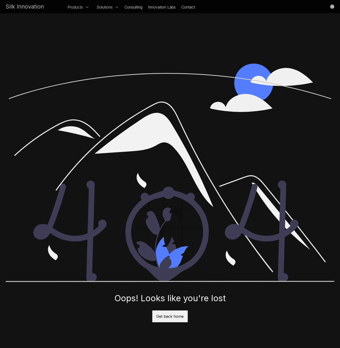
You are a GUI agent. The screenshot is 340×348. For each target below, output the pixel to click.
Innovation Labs (162, 7)
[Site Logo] (25, 6)
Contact (188, 7)
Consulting (133, 7)
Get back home (170, 316)
